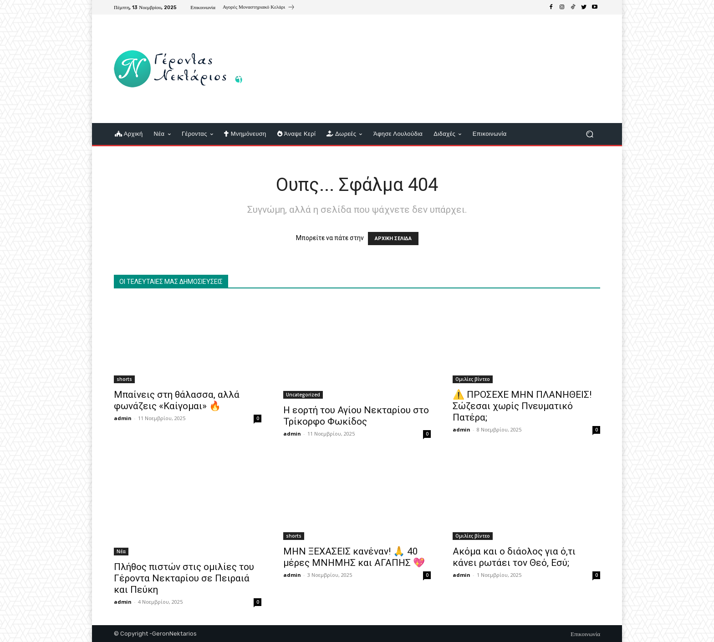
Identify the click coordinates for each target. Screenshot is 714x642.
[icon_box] (259, 8)
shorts (124, 379)
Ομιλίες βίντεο (472, 379)
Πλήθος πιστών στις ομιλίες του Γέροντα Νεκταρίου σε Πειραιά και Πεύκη (184, 578)
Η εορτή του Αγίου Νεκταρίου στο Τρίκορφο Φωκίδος (356, 416)
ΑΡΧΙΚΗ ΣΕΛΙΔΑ (393, 238)
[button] (589, 134)
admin (123, 418)
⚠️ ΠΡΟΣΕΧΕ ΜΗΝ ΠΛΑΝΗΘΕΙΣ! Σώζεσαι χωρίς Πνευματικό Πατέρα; (522, 406)
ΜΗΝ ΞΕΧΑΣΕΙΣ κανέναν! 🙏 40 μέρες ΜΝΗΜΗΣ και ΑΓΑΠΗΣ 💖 (354, 557)
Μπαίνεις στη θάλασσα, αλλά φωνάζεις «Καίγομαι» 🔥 (177, 400)
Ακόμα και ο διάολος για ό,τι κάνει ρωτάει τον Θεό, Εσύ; (514, 557)
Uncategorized (303, 394)
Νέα (121, 551)
